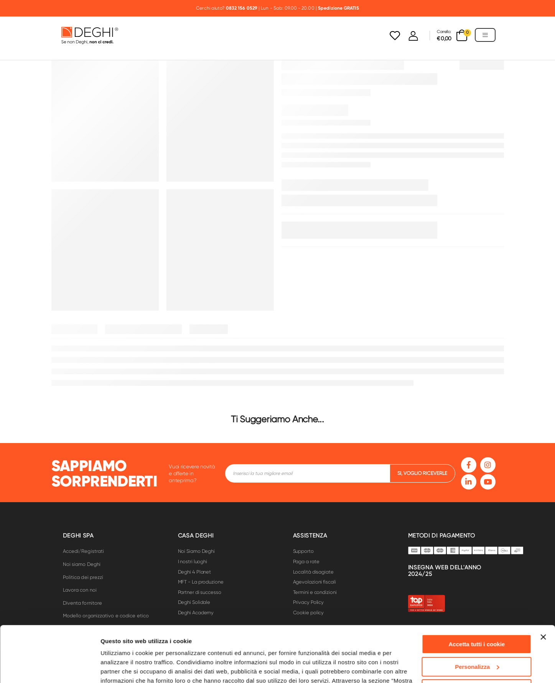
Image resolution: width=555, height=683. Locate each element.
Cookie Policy (257, 646)
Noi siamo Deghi (82, 564)
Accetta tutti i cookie (477, 592)
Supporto (303, 551)
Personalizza (477, 614)
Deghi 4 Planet (194, 572)
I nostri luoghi (193, 561)
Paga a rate (306, 561)
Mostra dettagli (121, 668)
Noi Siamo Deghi (196, 551)
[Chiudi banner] (543, 584)
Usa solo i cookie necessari (476, 636)
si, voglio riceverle (422, 473)
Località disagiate (313, 572)
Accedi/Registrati (83, 551)
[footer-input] (307, 473)
